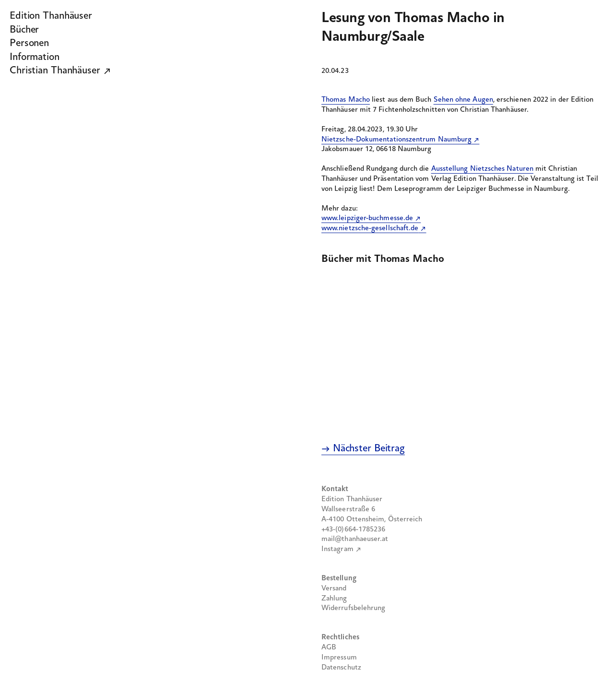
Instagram (337, 549)
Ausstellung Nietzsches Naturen (482, 169)
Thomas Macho (345, 100)
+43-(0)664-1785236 (353, 529)
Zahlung (334, 598)
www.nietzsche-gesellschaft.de (369, 228)
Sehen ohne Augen (463, 100)
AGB (328, 647)
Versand (334, 588)
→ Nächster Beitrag (363, 448)
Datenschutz (341, 667)
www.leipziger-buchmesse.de (367, 218)
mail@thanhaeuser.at (355, 539)
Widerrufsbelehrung (353, 608)
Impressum (339, 657)
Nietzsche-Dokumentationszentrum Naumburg (396, 139)
